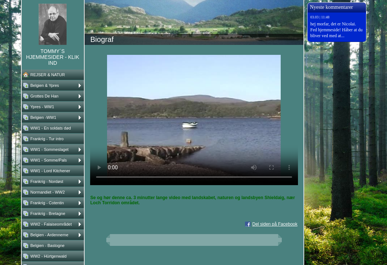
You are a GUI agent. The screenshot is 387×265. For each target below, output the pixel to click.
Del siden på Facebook (275, 224)
